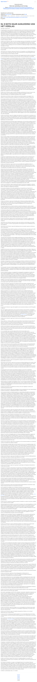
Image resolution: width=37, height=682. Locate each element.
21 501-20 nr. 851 (23, 314)
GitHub (18, 676)
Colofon (18, 674)
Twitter (18, 677)
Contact (18, 678)
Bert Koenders (9, 14)
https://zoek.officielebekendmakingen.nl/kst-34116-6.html (15, 17)
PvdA (25, 14)
